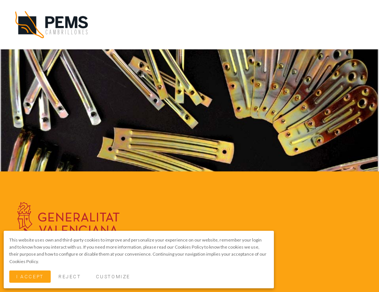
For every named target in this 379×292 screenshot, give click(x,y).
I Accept (29, 276)
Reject (69, 276)
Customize (113, 276)
